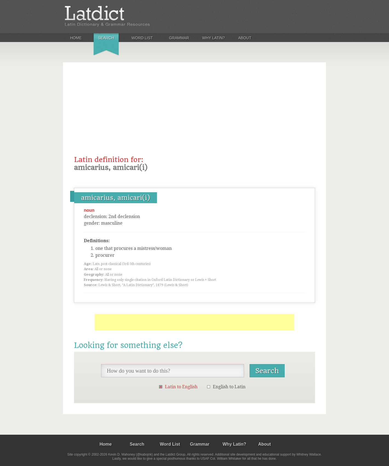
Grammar (179, 38)
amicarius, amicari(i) (115, 198)
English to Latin (229, 386)
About (244, 38)
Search (106, 38)
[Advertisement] (194, 114)
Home (76, 38)
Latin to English (181, 386)
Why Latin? (213, 38)
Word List (142, 38)
